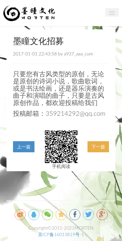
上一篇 (24, 146)
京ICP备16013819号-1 (61, 234)
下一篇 (98, 146)
